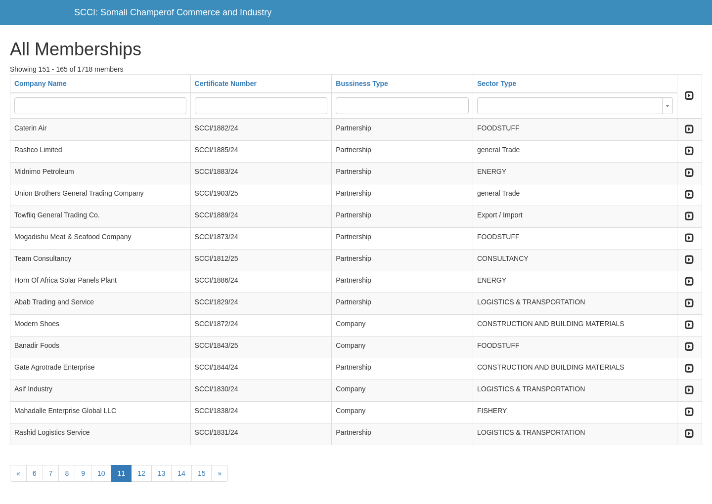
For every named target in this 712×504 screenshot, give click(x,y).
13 (162, 473)
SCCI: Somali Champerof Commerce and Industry (172, 12)
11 (122, 473)
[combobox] (575, 105)
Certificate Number (226, 83)
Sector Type (496, 83)
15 (202, 473)
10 (101, 473)
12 (141, 473)
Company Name (40, 83)
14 (181, 473)
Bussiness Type (362, 83)
